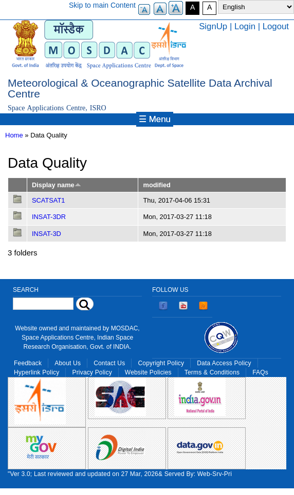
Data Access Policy (224, 363)
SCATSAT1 (48, 200)
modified (156, 185)
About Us (67, 363)
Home (14, 135)
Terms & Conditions (212, 372)
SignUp (213, 26)
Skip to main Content (102, 5)
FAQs (260, 372)
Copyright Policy (161, 363)
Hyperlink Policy (36, 372)
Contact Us (109, 363)
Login (244, 26)
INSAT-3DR (49, 217)
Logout (276, 26)
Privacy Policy (92, 372)
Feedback (28, 363)
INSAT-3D (46, 233)
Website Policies (148, 372)
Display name (56, 185)
